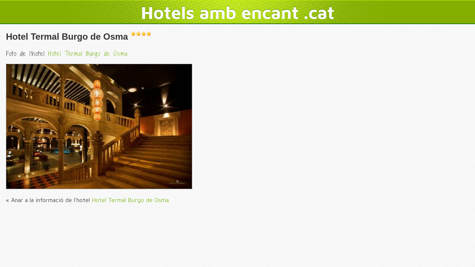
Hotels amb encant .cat (237, 12)
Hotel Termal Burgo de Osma (67, 37)
